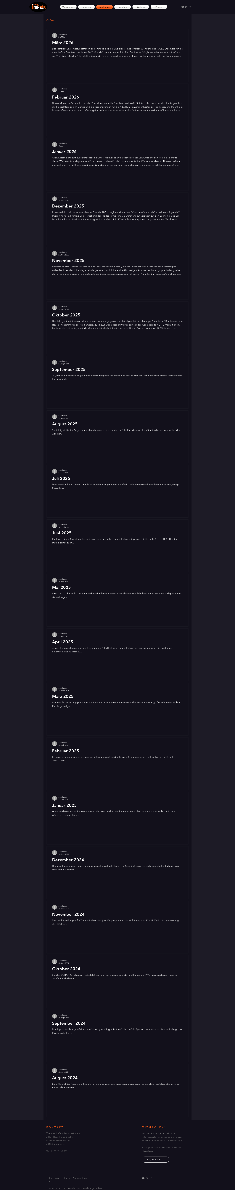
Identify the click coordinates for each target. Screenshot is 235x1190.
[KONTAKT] (155, 1160)
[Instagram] (186, 6)
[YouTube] (182, 6)
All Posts (51, 19)
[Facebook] (190, 6)
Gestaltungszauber (91, 1188)
